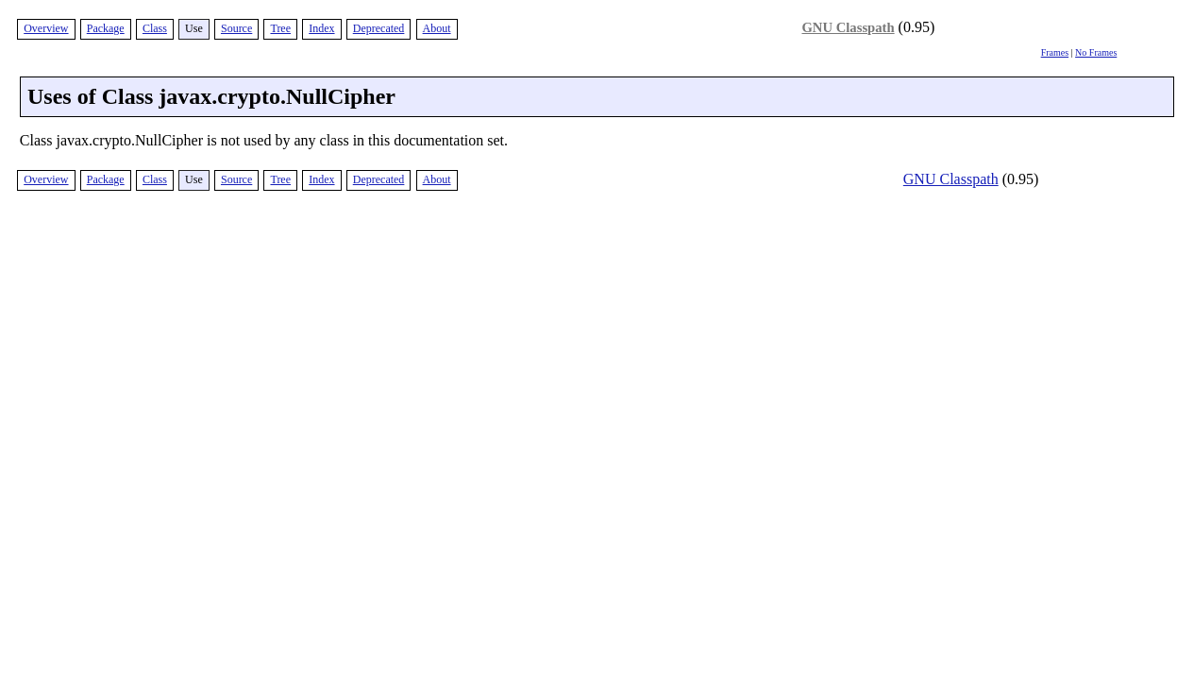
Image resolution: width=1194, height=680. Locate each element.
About (437, 28)
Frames (1054, 52)
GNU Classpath (847, 27)
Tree (280, 28)
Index (321, 28)
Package (106, 28)
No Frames (1096, 52)
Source (236, 28)
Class (155, 28)
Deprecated (379, 28)
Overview (46, 28)
